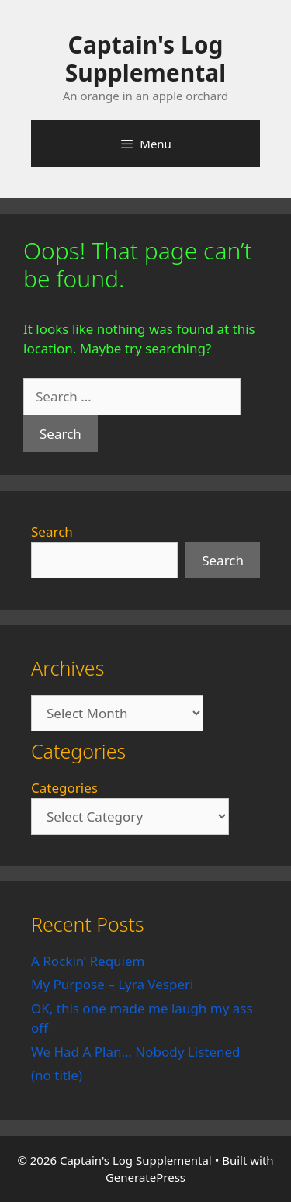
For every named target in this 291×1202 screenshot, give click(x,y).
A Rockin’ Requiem (88, 961)
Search (52, 531)
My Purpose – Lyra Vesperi (112, 984)
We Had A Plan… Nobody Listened (136, 1052)
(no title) (56, 1075)
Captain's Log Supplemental (145, 59)
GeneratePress (145, 1177)
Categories (64, 788)
